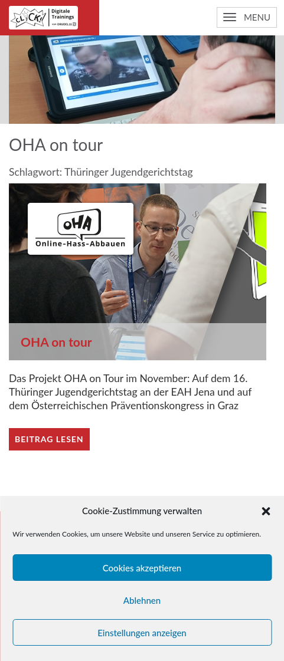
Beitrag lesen (49, 439)
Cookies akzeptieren (142, 568)
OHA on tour (56, 341)
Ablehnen (142, 600)
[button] (266, 511)
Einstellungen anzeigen (142, 632)
